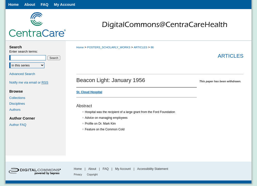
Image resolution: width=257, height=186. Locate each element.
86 (152, 47)
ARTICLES (140, 47)
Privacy (78, 174)
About (92, 169)
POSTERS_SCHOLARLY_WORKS (108, 47)
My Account (123, 169)
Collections (17, 98)
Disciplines (17, 103)
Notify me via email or (28, 83)
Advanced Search (22, 74)
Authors (15, 109)
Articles (230, 56)
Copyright (92, 174)
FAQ (106, 169)
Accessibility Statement (152, 169)
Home (80, 47)
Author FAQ (17, 125)
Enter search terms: (23, 51)
